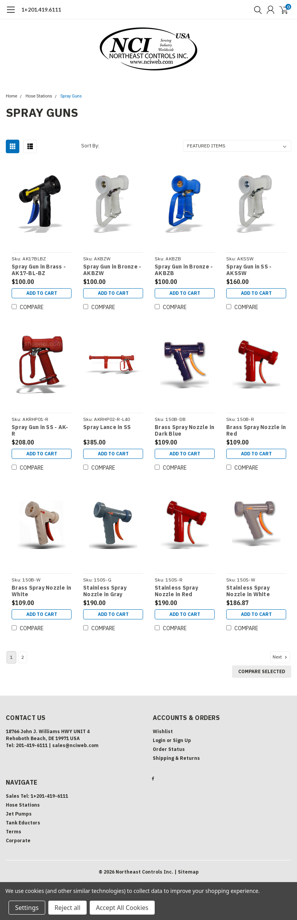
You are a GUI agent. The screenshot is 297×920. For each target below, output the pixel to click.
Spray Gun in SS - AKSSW (248, 270)
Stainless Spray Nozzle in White (248, 591)
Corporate (18, 840)
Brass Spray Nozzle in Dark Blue (184, 431)
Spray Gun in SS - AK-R (40, 431)
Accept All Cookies (122, 907)
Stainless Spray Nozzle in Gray (104, 591)
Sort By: (90, 145)
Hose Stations (39, 96)
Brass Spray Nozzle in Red (256, 431)
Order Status (169, 749)
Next (280, 657)
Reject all (67, 907)
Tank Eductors (23, 823)
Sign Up (182, 740)
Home (11, 96)
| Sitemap (186, 872)
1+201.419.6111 (41, 9)
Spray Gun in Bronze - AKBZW (112, 270)
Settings (27, 907)
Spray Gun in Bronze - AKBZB (184, 270)
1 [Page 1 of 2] (11, 657)
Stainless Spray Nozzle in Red (176, 591)
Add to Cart (41, 293)
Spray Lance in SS (107, 427)
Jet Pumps (19, 814)
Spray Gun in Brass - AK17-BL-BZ (39, 270)
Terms (13, 831)
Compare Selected (261, 671)
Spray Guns (71, 96)
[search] (256, 9)
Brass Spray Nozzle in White (41, 591)
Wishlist (163, 731)
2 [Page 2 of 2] (22, 657)
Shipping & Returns (176, 758)
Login (159, 740)
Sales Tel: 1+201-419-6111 (37, 796)
